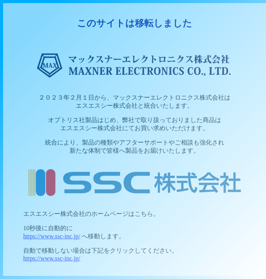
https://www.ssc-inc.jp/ (51, 236)
